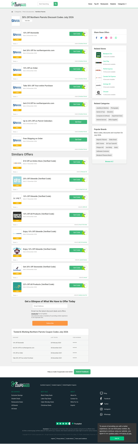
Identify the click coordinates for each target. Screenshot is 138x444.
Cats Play (106, 61)
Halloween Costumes (102, 151)
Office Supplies (113, 119)
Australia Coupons (45, 385)
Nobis (116, 147)
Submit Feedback (82, 372)
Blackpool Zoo (107, 53)
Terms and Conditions (81, 439)
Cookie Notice (69, 439)
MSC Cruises (100, 143)
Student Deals (15, 399)
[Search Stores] (56, 4)
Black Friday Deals (47, 395)
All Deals (14, 409)
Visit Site (27, 20)
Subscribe (50, 323)
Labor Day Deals (46, 399)
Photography (114, 108)
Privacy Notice (60, 439)
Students (113, 4)
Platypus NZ (100, 147)
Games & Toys (100, 112)
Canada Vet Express (109, 76)
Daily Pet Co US (83, 189)
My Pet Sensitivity (83, 242)
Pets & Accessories (28, 11)
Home (90, 4)
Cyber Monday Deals (47, 402)
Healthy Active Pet (83, 295)
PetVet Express (108, 69)
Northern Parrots (40, 11)
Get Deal (78, 122)
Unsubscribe (34, 313)
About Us (73, 395)
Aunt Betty (109, 147)
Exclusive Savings (17, 395)
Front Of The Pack (83, 224)
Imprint (73, 405)
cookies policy (114, 433)
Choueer (105, 91)
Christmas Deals (46, 405)
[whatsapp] (116, 38)
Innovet (85, 277)
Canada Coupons (56, 385)
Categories (121, 4)
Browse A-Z (109, 161)
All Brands (14, 405)
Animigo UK (107, 84)
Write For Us (74, 402)
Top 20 (96, 4)
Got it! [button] (117, 438)
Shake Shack (113, 139)
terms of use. (127, 433)
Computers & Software (103, 116)
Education (110, 112)
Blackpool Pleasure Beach (104, 155)
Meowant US (84, 171)
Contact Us (74, 399)
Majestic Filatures (101, 139)
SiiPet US (85, 207)
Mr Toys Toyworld (111, 143)
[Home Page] (13, 12)
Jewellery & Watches (102, 108)
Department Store (117, 116)
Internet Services (101, 119)
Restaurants (104, 4)
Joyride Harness (83, 259)
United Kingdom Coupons (69, 385)
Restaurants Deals (17, 402)
